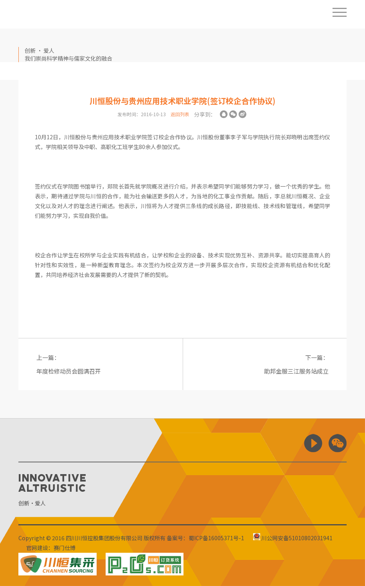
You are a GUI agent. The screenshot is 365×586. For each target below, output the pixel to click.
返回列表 (180, 114)
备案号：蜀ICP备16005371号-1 (205, 538)
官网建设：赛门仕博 (51, 548)
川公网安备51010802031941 (293, 538)
